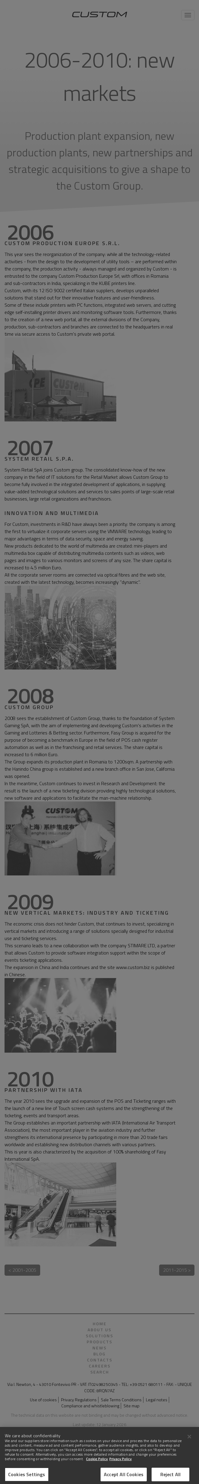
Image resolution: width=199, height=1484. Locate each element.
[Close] (189, 1439)
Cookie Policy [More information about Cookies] (97, 1462)
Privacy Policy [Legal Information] (120, 1462)
